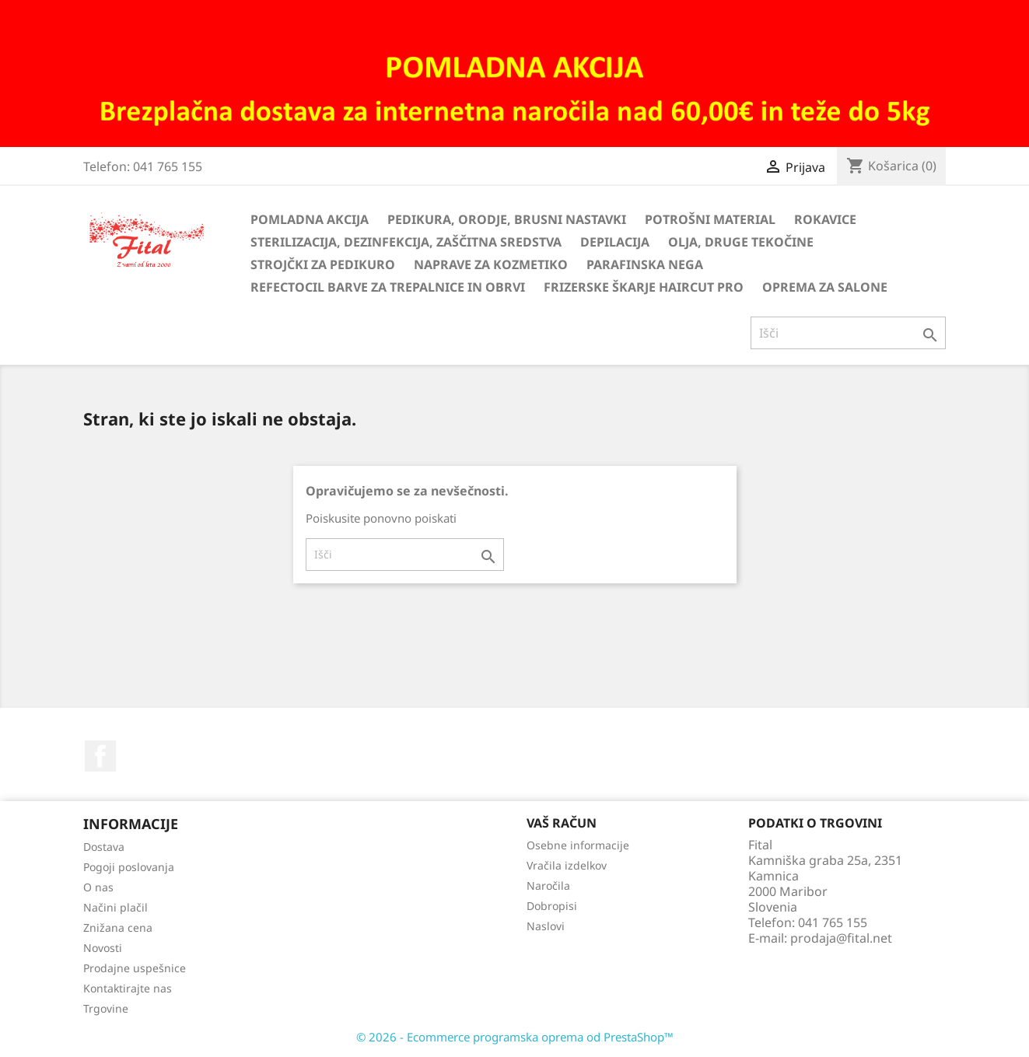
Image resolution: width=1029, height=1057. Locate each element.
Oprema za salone (824, 287)
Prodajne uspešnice (134, 968)
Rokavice (825, 219)
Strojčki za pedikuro (322, 264)
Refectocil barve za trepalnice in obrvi (387, 287)
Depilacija (614, 241)
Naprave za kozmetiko (491, 264)
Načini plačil (115, 907)
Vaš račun (562, 822)
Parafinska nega (644, 264)
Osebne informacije (578, 845)
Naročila (548, 885)
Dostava (103, 846)
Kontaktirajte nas (127, 988)
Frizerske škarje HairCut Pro (644, 287)
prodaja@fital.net (841, 938)
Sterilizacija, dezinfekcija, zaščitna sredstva (406, 241)
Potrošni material (710, 219)
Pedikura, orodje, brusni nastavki (506, 219)
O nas (98, 887)
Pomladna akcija (309, 219)
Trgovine (105, 1008)
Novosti (102, 947)
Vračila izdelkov (567, 865)
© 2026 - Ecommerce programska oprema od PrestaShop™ (515, 1037)
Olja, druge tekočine (741, 241)
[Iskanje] (848, 333)
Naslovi (546, 926)
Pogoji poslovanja (128, 866)
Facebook (100, 756)
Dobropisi (552, 905)
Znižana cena (117, 927)
